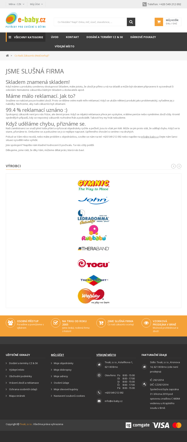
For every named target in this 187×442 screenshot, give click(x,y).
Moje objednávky (63, 363)
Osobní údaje (61, 382)
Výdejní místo (16, 369)
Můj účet (57, 355)
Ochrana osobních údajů (23, 389)
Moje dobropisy (63, 369)
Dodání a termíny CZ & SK (23, 363)
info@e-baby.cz (150, 136)
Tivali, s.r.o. (26, 424)
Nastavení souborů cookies (69, 395)
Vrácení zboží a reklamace (24, 382)
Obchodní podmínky (20, 376)
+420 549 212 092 (162, 4)
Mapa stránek (17, 395)
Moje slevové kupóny (66, 389)
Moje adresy (61, 376)
